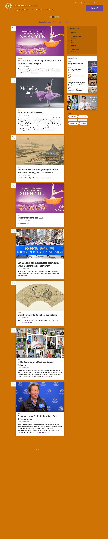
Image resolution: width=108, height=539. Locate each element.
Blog (60, 22)
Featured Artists (83, 116)
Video (38, 9)
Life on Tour (83, 123)
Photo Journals (82, 120)
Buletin (79, 3)
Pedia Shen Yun (84, 3)
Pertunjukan (17, 9)
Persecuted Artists (73, 123)
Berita (42, 9)
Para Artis (32, 9)
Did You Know (73, 120)
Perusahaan (25, 9)
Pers (76, 3)
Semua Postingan (45, 22)
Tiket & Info (94, 8)
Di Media (66, 22)
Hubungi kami (90, 3)
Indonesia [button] (100, 3)
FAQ (53, 9)
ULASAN (48, 9)
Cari (95, 3)
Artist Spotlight (73, 116)
